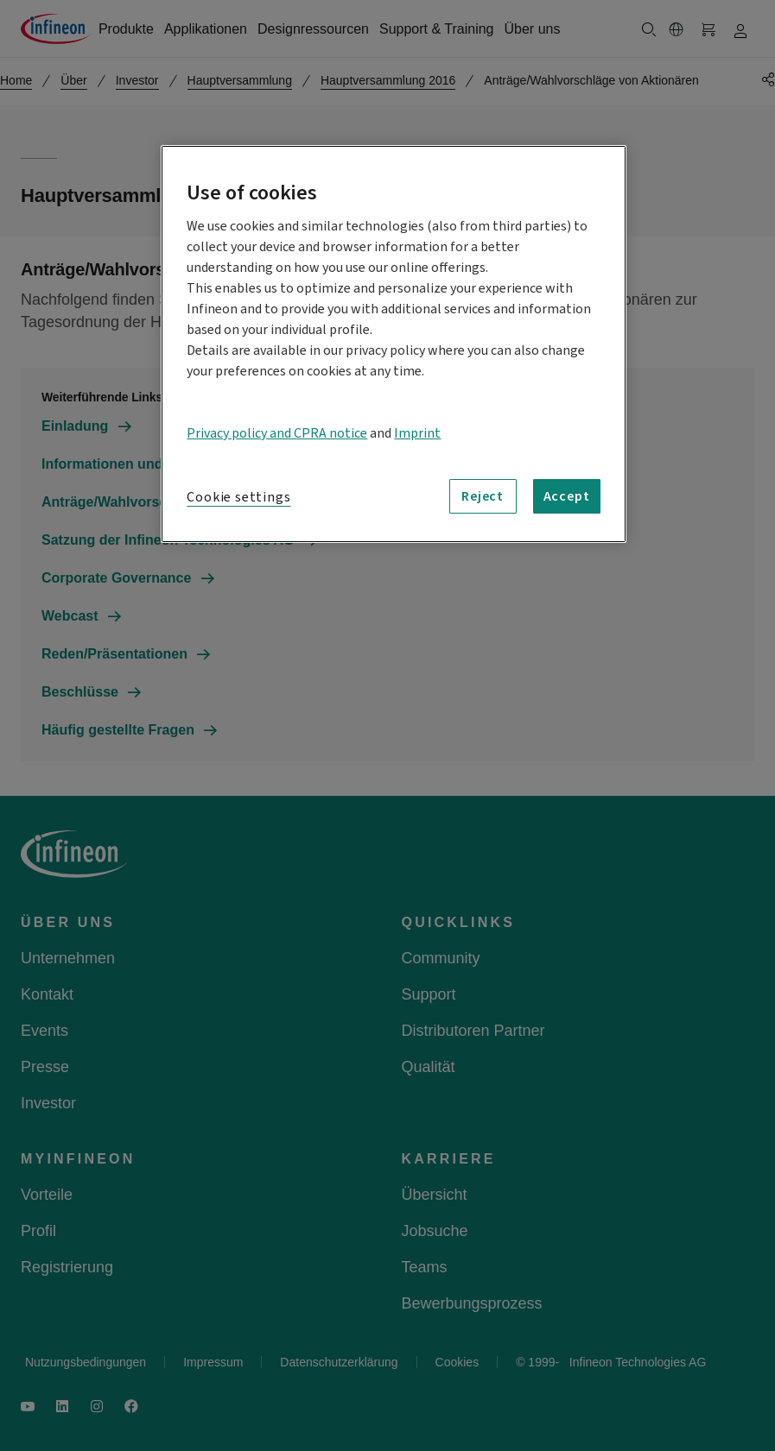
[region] (393, 344)
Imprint (417, 433)
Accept (566, 496)
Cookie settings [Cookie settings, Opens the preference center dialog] (238, 497)
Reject (482, 496)
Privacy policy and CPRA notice (277, 433)
